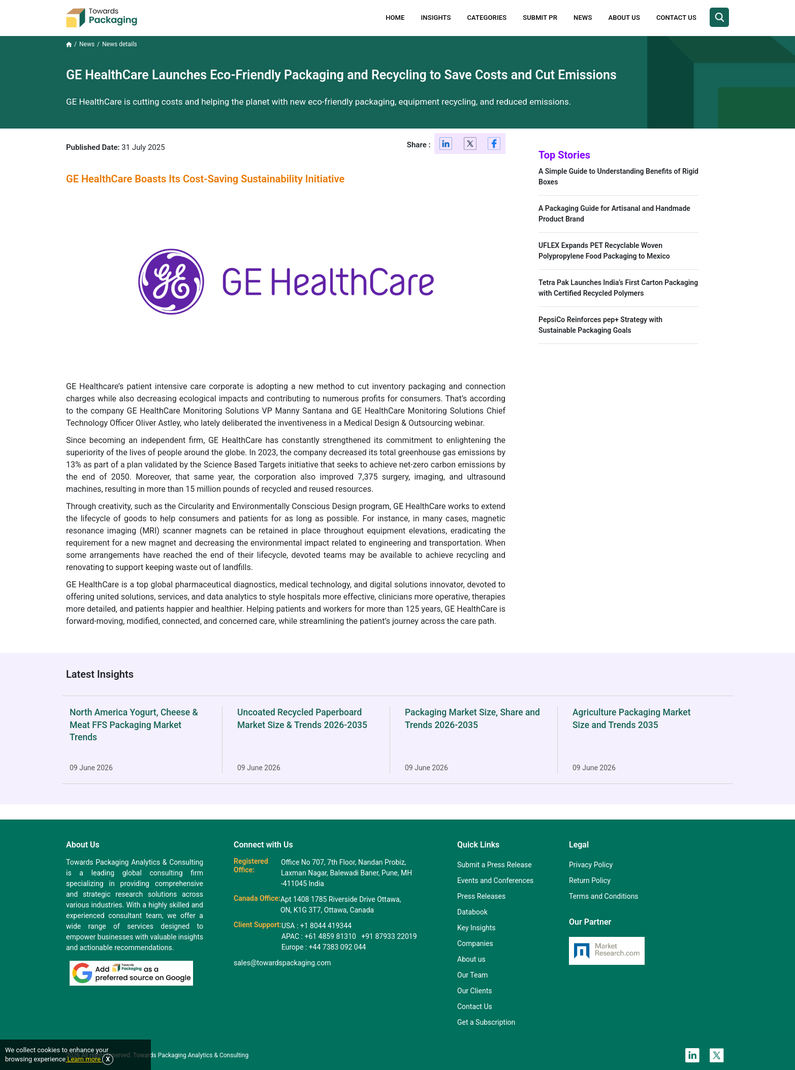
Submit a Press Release (494, 865)
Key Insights (476, 928)
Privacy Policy (591, 865)
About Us (624, 17)
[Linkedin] (446, 145)
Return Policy (590, 880)
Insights (436, 17)
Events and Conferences (495, 880)
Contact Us (676, 17)
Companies (475, 943)
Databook (472, 912)
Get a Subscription (486, 1022)
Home (395, 17)
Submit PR (540, 17)
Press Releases (481, 896)
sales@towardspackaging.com (282, 963)
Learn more (84, 1059)
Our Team (472, 975)
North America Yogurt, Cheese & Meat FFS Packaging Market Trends (134, 724)
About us (471, 959)
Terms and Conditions (604, 896)
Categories (487, 17)
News (583, 17)
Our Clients (474, 991)
